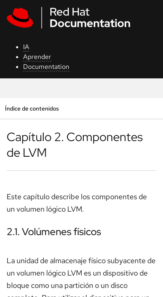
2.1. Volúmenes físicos (54, 231)
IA (26, 46)
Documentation (46, 66)
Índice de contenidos (32, 108)
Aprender (37, 56)
